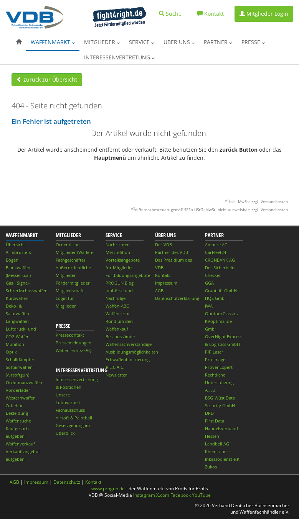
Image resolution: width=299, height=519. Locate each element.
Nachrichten (118, 244)
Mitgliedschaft (70, 290)
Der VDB (163, 244)
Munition (15, 344)
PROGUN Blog (120, 283)
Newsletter (116, 375)
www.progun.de (108, 488)
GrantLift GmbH (221, 290)
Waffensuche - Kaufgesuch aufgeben (20, 428)
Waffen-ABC (117, 306)
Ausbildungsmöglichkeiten (132, 352)
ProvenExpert (219, 367)
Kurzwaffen (17, 298)
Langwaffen (17, 321)
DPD (209, 413)
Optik (11, 352)
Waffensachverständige (129, 344)
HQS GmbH (216, 298)
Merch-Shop (118, 252)
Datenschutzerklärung (177, 298)
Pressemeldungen (73, 342)
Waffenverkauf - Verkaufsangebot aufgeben (23, 451)
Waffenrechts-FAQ (74, 350)
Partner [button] (218, 42)
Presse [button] (253, 42)
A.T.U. (210, 390)
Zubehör (14, 405)
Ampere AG (216, 244)
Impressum (166, 283)
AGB (159, 290)
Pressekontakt (70, 335)
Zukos (211, 467)
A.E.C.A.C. (115, 367)
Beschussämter (120, 336)
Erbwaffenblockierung (128, 359)
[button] (19, 42)
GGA (209, 283)
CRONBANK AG (220, 260)
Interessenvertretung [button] (119, 57)
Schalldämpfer (20, 359)
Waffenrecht (118, 313)
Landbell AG (217, 444)
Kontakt (163, 275)
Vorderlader (18, 390)
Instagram (144, 495)
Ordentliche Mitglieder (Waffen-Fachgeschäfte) (75, 252)
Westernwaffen (21, 398)
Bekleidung (17, 413)
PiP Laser (214, 352)
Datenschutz (66, 482)
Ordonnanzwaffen (24, 382)
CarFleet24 (215, 252)
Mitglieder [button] (102, 42)
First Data (214, 421)
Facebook (180, 495)
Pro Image (215, 359)
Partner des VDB (171, 252)
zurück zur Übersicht (47, 79)
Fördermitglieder (73, 283)
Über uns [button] (179, 42)
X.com (162, 495)
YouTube (201, 495)
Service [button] (141, 42)
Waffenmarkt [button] (53, 42)
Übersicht (15, 244)
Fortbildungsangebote (128, 275)
